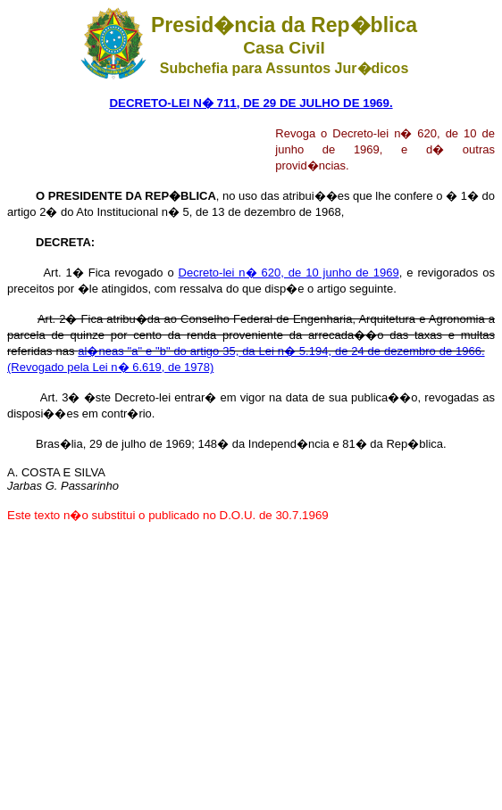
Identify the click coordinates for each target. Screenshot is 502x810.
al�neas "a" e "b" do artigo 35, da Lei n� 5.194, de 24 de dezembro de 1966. (281, 351)
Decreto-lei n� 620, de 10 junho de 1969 (289, 272)
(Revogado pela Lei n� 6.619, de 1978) (110, 367)
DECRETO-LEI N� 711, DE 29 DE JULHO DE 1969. (250, 103)
